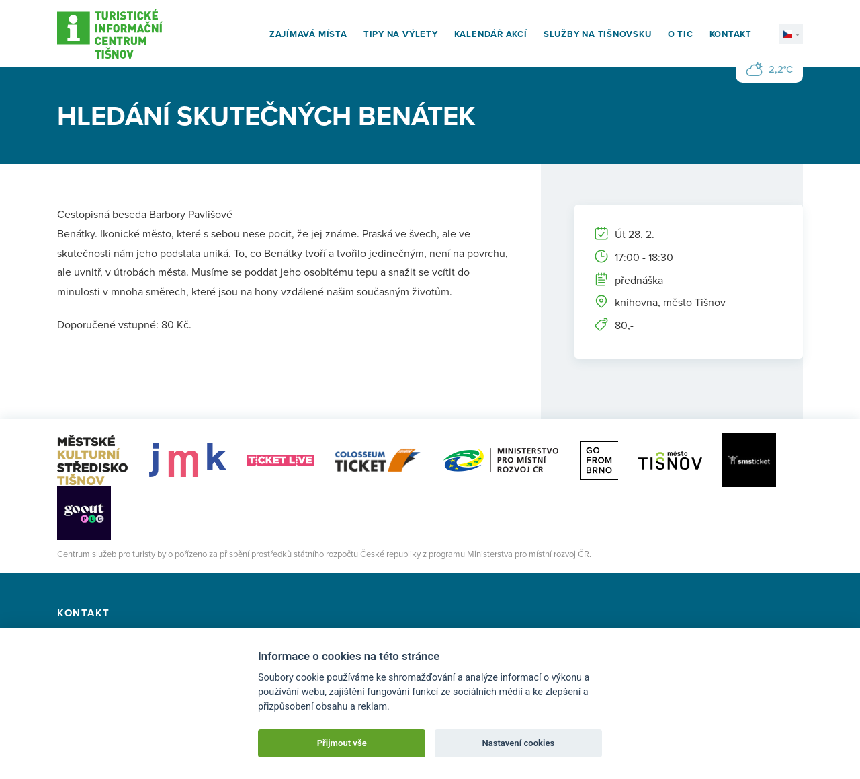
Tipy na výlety (400, 34)
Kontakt (731, 34)
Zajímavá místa (308, 34)
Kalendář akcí (490, 34)
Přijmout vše (342, 743)
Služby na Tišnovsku (598, 34)
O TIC (680, 34)
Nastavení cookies (518, 743)
